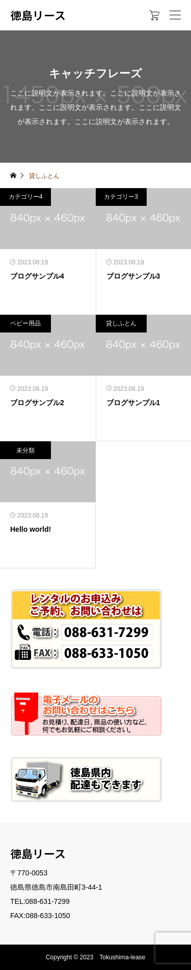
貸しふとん (121, 323)
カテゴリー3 (121, 196)
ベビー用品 (25, 323)
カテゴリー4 (26, 196)
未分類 (25, 450)
